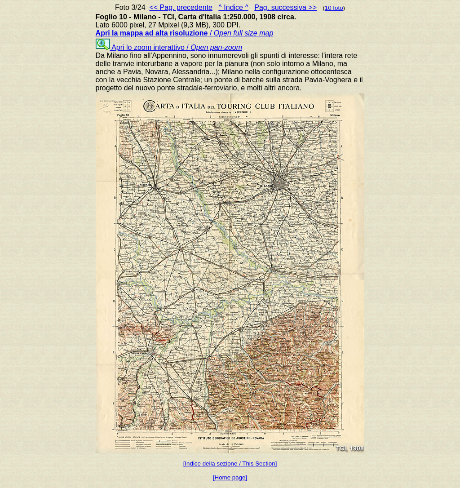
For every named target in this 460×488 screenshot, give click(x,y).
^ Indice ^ (233, 7)
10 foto (334, 7)
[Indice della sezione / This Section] (230, 463)
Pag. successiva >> (285, 7)
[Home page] (230, 477)
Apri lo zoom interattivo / (169, 47)
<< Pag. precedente (180, 7)
